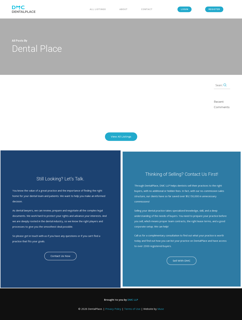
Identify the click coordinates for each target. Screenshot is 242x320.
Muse (160, 308)
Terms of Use (132, 308)
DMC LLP (133, 299)
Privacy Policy (113, 308)
